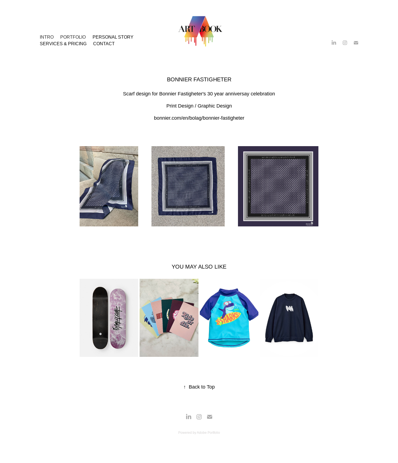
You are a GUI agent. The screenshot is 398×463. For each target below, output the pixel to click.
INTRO (47, 36)
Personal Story (113, 36)
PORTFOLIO (73, 36)
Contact (104, 43)
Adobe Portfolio (208, 432)
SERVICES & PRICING (63, 43)
